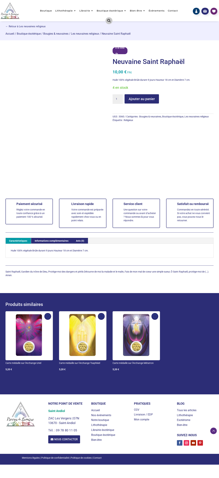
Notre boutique (100, 420)
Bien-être (136, 10)
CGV (136, 409)
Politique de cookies (81, 457)
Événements (157, 10)
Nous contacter (66, 439)
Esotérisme (183, 420)
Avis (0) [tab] (80, 240)
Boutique (46, 10)
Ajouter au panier (142, 99)
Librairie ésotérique (102, 430)
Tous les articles (186, 410)
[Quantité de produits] (118, 99)
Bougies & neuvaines (55, 33)
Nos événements (101, 415)
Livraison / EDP (143, 414)
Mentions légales (31, 457)
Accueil (9, 33)
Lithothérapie (64, 10)
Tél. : (52, 430)
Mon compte (141, 419)
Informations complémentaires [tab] (51, 240)
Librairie (84, 10)
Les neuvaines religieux (85, 33)
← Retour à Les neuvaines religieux (25, 26)
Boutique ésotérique (110, 10)
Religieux (128, 120)
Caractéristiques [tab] (18, 240)
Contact (173, 10)
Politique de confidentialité (55, 457)
